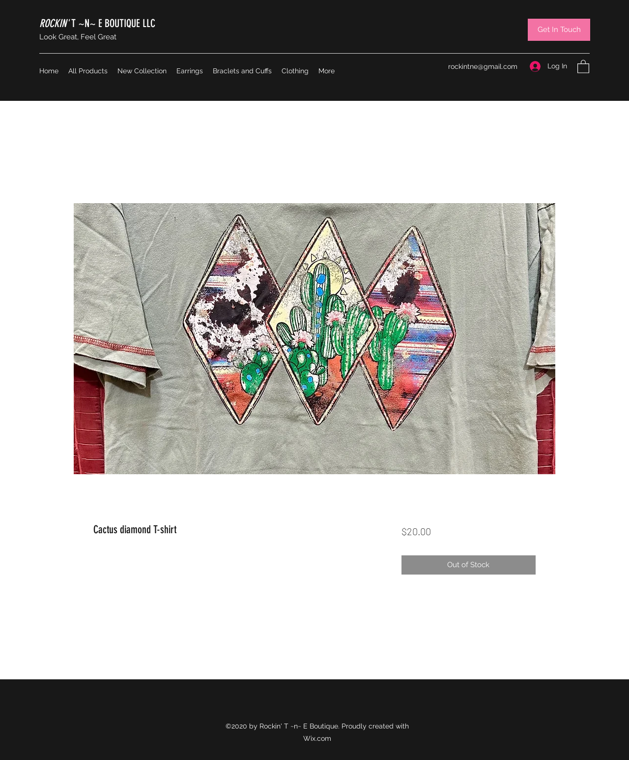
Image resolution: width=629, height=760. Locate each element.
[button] (583, 66)
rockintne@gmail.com (482, 66)
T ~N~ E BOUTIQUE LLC (97, 23)
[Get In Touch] (559, 30)
